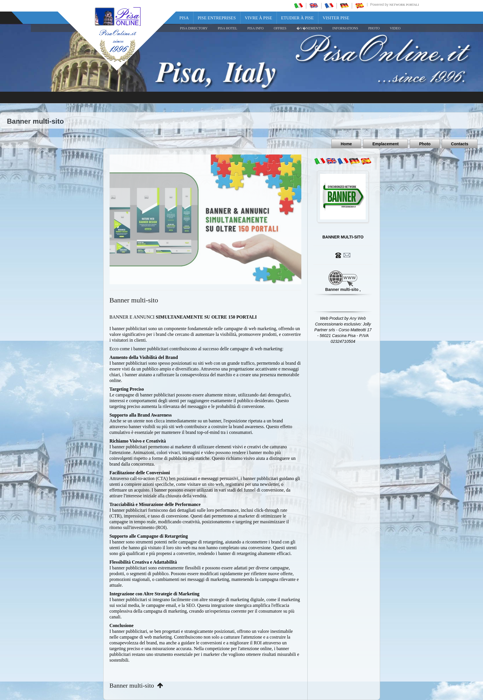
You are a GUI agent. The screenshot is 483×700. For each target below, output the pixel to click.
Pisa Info (255, 28)
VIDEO (395, 28)
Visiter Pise (336, 18)
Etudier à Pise (297, 18)
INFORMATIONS (345, 28)
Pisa (184, 18)
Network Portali (404, 4)
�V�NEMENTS (309, 28)
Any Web (357, 318)
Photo (425, 144)
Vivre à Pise (258, 18)
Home (346, 144)
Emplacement (385, 144)
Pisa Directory (194, 28)
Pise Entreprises (217, 18)
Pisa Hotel (227, 28)
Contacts (459, 144)
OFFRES (280, 28)
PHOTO (374, 28)
